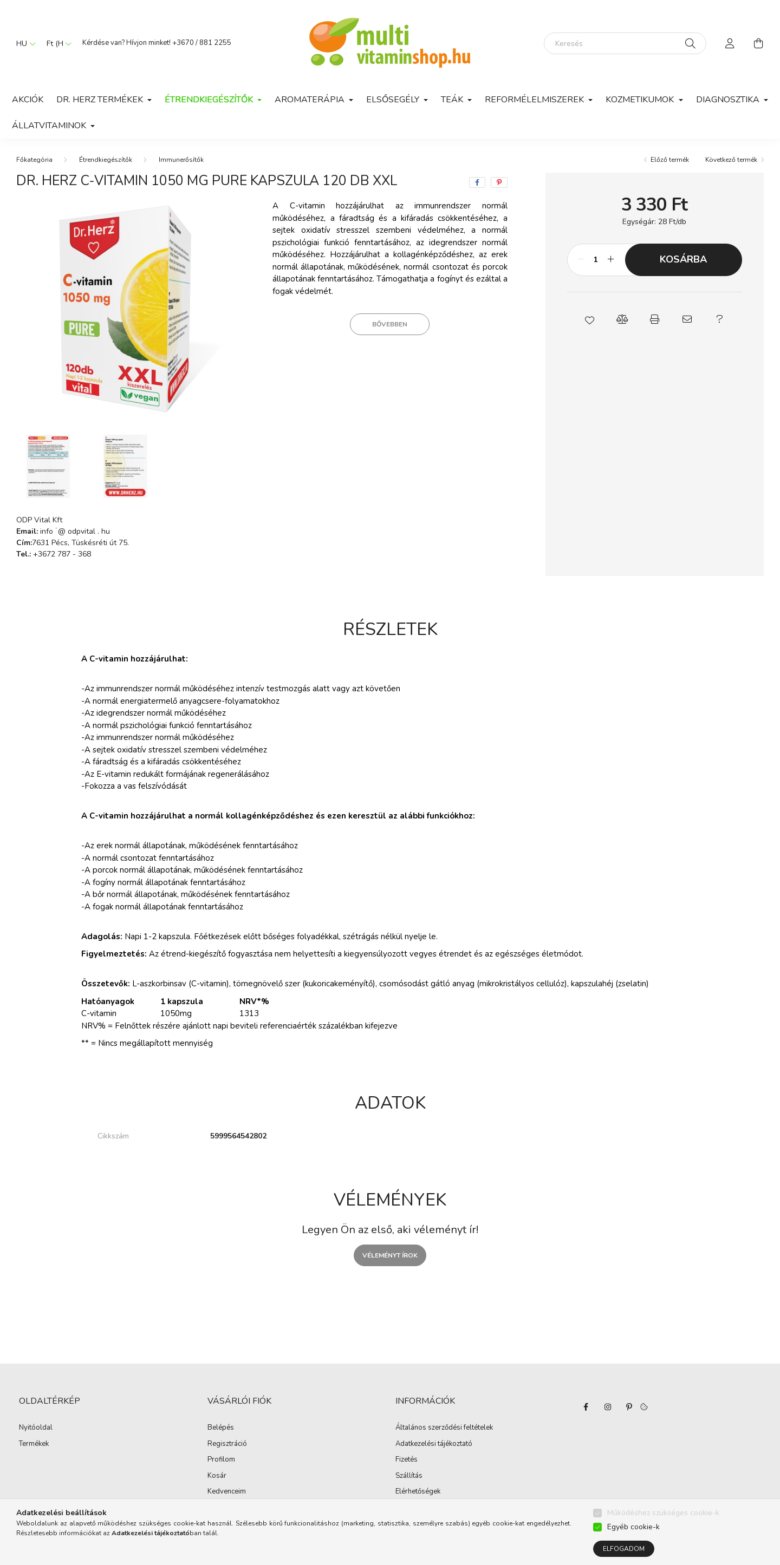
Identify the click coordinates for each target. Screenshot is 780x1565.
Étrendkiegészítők (105, 159)
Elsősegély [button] (393, 100)
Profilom (221, 1460)
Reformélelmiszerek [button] (535, 100)
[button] (589, 319)
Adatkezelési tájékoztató (433, 1444)
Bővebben (389, 324)
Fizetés (406, 1460)
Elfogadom (624, 1548)
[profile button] (730, 43)
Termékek (34, 1444)
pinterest (629, 1407)
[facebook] (477, 182)
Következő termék (731, 159)
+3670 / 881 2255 (201, 43)
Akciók (27, 100)
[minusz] (581, 260)
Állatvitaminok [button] (50, 126)
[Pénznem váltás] (56, 43)
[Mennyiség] (596, 260)
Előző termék (670, 159)
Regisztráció (227, 1444)
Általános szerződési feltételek (444, 1428)
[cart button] (758, 43)
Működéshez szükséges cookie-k (663, 1513)
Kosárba (683, 259)
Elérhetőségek (417, 1492)
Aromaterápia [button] (311, 100)
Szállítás (408, 1476)
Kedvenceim (226, 1492)
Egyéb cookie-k (633, 1527)
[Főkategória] (34, 159)
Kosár (216, 1476)
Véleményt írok (390, 1255)
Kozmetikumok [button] (641, 100)
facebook (586, 1407)
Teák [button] (453, 100)
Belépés (220, 1428)
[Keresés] (625, 43)
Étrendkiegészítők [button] (210, 100)
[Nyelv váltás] (23, 43)
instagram (608, 1407)
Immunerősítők (181, 159)
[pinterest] (499, 182)
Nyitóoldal (36, 1428)
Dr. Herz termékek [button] (100, 100)
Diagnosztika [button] (729, 100)
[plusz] (611, 260)
